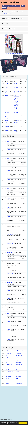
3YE (15, 126)
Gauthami (7, 130)
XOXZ (17, 374)
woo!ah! (16, 111)
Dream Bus (18, 362)
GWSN (15, 122)
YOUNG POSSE (9, 380)
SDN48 (17, 120)
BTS (15, 91)
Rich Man (18, 367)
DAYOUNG (8, 360)
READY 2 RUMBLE (20, 364)
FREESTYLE (19, 380)
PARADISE (18, 353)
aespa (7, 367)
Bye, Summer (19, 355)
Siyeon (6, 120)
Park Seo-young (6, 116)
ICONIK (17, 371)
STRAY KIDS (8, 376)
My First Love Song (20, 350)
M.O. (17, 357)
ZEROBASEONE (9, 371)
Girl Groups (6, 6)
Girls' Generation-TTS (17, 104)
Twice (8, 141)
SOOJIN (16, 87)
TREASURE (8, 353)
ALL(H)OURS (9, 364)
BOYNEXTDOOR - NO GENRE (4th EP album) (14, 64)
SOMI (15, 83)
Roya (15, 114)
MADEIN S (8, 378)
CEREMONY (18, 376)
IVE (6, 374)
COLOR (17, 369)
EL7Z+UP (16, 112)
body (17, 360)
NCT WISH (8, 369)
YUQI (7, 357)
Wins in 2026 (6, 14)
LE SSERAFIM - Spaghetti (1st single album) (14, 44)
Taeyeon (16, 101)
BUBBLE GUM (19, 383)
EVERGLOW (10, 225)
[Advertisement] (14, 404)
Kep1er (7, 383)
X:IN (15, 130)
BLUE (17, 378)
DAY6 (7, 362)
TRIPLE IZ (16, 131)
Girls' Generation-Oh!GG (17, 107)
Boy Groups (15, 6)
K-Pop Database (10, 2)
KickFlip (7, 350)
